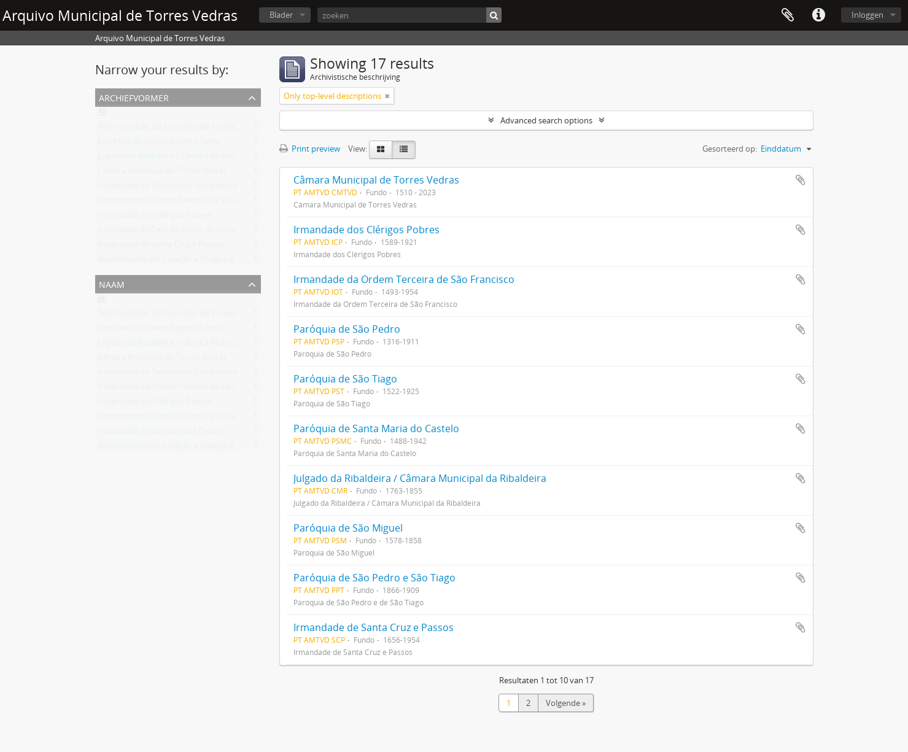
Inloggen (867, 14)
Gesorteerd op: (729, 148)
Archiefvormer (134, 96)
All (102, 114)
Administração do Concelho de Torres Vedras (180, 128)
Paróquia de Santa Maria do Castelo (376, 428)
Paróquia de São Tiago (345, 379)
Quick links (818, 15)
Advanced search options (546, 120)
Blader (281, 14)
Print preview (309, 148)
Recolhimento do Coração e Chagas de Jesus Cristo (189, 261)
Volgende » (566, 702)
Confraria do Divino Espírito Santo (159, 143)
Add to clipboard (800, 180)
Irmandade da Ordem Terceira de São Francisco (184, 202)
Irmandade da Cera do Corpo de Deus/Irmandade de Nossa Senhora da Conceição (247, 232)
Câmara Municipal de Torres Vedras (162, 173)
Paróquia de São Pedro (346, 329)
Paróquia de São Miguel (348, 528)
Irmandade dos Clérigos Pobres (155, 217)
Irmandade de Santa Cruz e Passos (160, 246)
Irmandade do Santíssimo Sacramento (168, 187)
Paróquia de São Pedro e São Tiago (374, 577)
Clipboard (787, 15)
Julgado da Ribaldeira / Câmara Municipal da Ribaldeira (196, 158)
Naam (112, 283)
